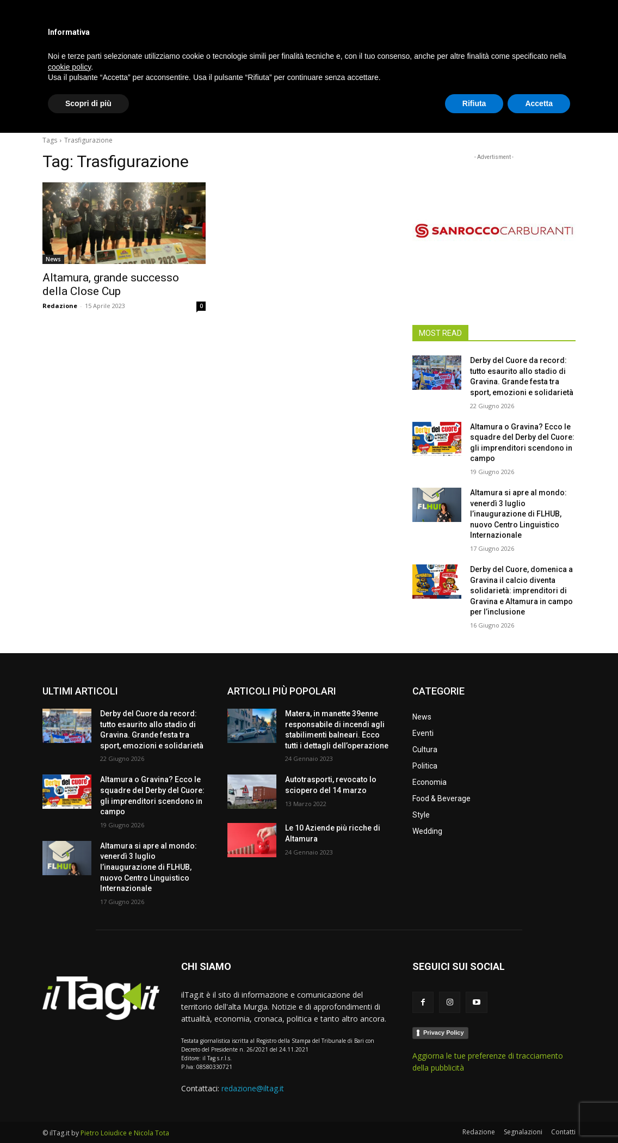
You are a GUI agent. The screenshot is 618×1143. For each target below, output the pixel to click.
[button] (562, 111)
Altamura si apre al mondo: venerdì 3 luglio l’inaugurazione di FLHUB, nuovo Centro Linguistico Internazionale (518, 513)
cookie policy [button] (69, 1076)
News (53, 259)
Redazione (59, 306)
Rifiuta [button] (474, 1113)
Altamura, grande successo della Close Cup (110, 284)
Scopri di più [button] (88, 1113)
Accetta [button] (539, 1113)
